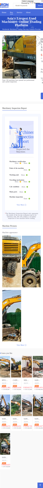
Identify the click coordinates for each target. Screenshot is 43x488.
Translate (35, 3)
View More (20, 205)
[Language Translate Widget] (32, 1)
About (28, 12)
